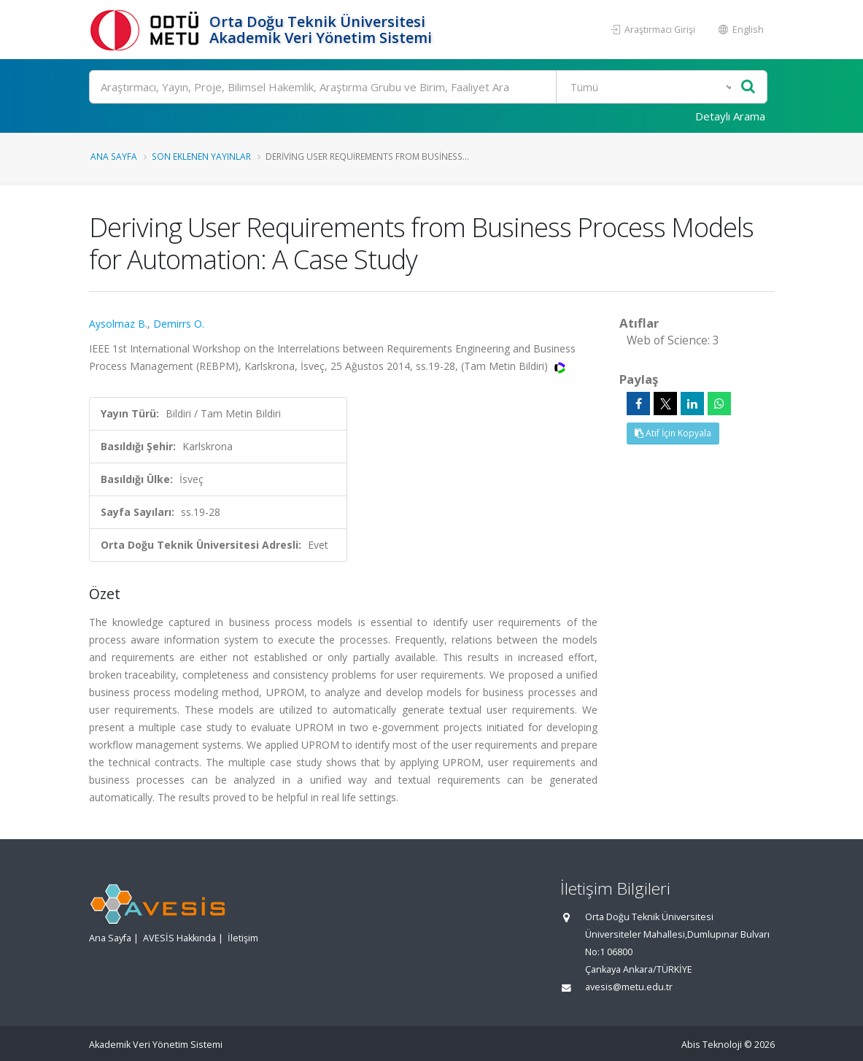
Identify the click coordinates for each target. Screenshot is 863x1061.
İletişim (243, 938)
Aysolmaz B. (118, 324)
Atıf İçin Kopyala (673, 433)
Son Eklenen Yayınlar (201, 156)
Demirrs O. (178, 324)
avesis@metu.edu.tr (629, 987)
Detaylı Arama (730, 116)
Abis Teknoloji (711, 1044)
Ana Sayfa (113, 156)
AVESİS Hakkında (179, 938)
